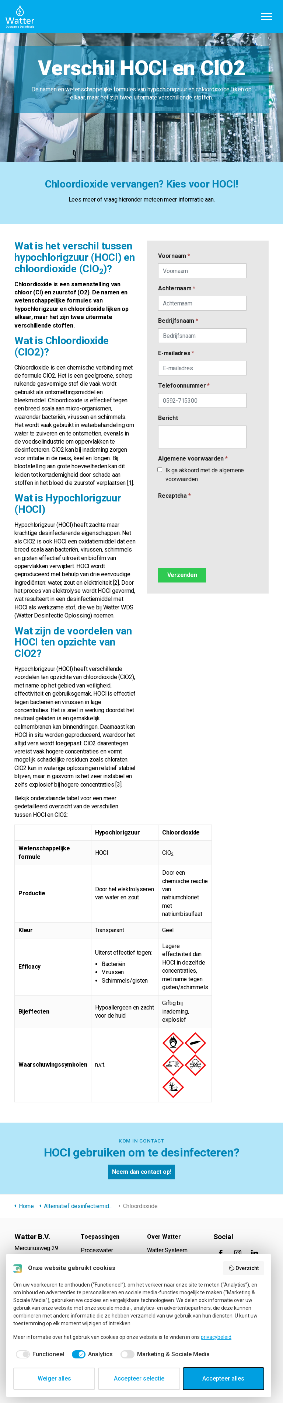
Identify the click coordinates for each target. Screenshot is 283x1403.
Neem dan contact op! (141, 1171)
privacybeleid (216, 1337)
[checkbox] (38, 1354)
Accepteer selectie (139, 1378)
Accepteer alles (223, 1378)
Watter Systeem (167, 1250)
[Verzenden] (182, 575)
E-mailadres (176, 353)
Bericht (168, 417)
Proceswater (97, 1250)
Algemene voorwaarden (193, 458)
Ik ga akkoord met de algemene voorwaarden (201, 475)
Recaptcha (174, 495)
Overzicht (243, 1268)
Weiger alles (54, 1378)
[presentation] (188, 529)
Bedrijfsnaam (178, 320)
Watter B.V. (20, 17)
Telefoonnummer (184, 385)
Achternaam (176, 288)
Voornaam (174, 255)
